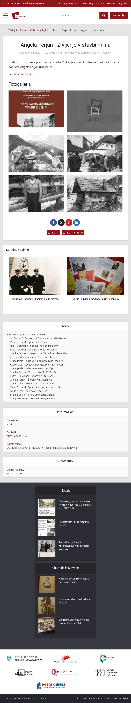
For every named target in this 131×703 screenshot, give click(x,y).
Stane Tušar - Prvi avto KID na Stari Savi (32, 383)
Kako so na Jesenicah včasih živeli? (26, 334)
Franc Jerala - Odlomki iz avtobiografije (31, 368)
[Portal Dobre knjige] (51, 685)
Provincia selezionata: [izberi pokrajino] (23, 3)
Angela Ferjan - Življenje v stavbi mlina (31, 379)
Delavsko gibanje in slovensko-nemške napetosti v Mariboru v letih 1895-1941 (75, 505)
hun (102, 3)
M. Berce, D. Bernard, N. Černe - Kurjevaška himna (38, 338)
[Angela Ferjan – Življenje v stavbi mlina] (94, 111)
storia (10, 424)
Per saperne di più (21, 74)
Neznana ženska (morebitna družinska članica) (74, 580)
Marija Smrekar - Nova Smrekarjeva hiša (32, 398)
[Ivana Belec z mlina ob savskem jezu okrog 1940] (36, 193)
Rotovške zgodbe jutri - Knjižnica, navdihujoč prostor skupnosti (74, 546)
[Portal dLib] (24, 672)
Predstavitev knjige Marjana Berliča (74, 523)
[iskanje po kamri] (79, 15)
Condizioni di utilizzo (99, 698)
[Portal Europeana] (107, 659)
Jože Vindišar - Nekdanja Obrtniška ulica (32, 357)
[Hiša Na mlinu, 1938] (36, 153)
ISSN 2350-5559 (120, 698)
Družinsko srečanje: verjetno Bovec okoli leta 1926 (74, 621)
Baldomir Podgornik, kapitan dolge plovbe (35, 299)
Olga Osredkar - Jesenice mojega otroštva (33, 349)
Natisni (53, 232)
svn (85, 3)
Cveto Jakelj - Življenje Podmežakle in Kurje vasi (36, 364)
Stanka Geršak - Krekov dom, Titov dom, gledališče (38, 353)
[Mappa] (119, 15)
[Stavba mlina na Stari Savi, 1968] (94, 193)
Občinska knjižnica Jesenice (96, 52)
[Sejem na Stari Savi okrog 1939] (94, 153)
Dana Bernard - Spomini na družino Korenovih (35, 387)
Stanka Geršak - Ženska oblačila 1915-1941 (34, 372)
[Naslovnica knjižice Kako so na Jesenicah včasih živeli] (36, 108)
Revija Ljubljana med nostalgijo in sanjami (95, 299)
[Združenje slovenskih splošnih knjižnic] (65, 672)
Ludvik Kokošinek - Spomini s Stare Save (32, 375)
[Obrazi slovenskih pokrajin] (107, 672)
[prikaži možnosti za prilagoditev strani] (68, 3)
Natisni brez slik (73, 232)
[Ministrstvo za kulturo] (24, 659)
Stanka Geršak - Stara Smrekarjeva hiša (32, 394)
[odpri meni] (5, 15)
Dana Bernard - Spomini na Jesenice (30, 342)
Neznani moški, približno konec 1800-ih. (75, 601)
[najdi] (103, 15)
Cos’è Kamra (81, 698)
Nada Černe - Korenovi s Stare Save (30, 391)
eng (91, 3)
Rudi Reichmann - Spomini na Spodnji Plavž (34, 345)
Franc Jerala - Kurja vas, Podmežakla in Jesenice (36, 360)
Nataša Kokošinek (17, 436)
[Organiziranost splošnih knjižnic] (65, 659)
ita (96, 3)
